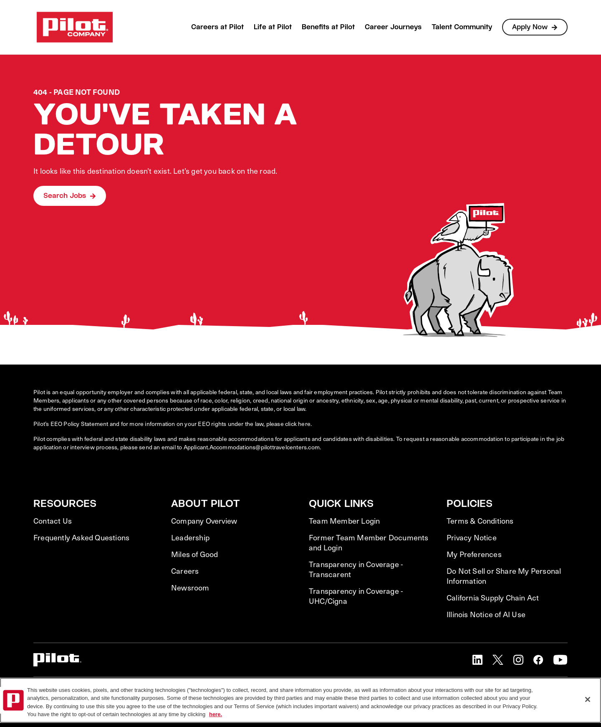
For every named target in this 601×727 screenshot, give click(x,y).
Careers (185, 571)
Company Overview (204, 521)
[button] (477, 660)
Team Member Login (344, 521)
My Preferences (474, 554)
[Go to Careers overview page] (74, 27)
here (304, 423)
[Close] (587, 699)
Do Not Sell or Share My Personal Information (504, 576)
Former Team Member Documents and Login (369, 542)
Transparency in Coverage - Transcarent (356, 569)
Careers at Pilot (217, 27)
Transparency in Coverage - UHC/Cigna (356, 596)
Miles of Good (194, 554)
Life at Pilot (273, 27)
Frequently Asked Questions (81, 537)
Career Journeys (393, 27)
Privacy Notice (472, 537)
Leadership (190, 537)
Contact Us (52, 521)
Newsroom (190, 588)
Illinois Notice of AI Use (486, 614)
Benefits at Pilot (328, 27)
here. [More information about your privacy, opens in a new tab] (215, 714)
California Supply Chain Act (493, 598)
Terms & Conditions (480, 521)
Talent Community (462, 27)
